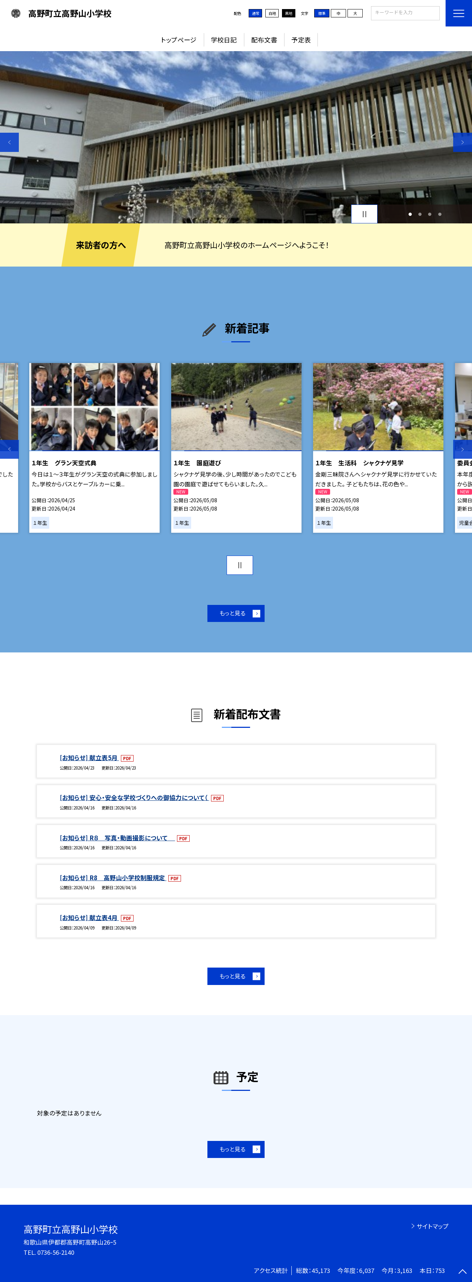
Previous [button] (9, 142)
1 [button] (410, 214)
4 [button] (440, 214)
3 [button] (429, 214)
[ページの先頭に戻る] (462, 1272)
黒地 (288, 13)
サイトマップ (432, 1226)
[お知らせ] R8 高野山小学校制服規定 (113, 877)
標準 (321, 13)
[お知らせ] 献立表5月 (89, 757)
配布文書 (264, 39)
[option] (236, 137)
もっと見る (232, 613)
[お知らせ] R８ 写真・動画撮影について (117, 837)
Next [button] (462, 142)
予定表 (301, 39)
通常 (255, 13)
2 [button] (420, 214)
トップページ (179, 39)
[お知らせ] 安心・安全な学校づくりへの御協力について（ (134, 797)
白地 (272, 13)
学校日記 (224, 39)
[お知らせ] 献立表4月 (89, 917)
